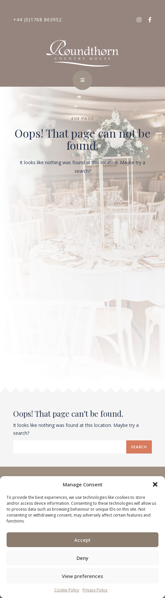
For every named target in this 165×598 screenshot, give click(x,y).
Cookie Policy (66, 590)
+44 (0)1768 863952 (37, 19)
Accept (82, 540)
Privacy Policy (94, 590)
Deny (82, 558)
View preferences (82, 576)
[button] (155, 484)
